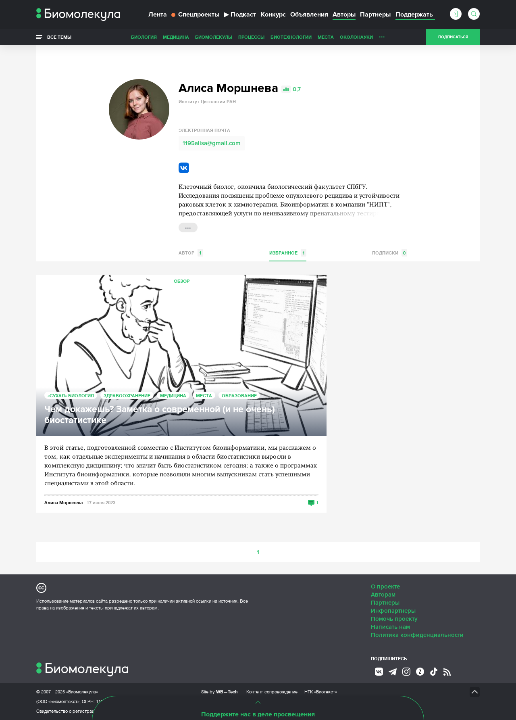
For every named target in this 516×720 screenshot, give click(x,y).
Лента (157, 14)
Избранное (287, 253)
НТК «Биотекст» (320, 691)
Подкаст (240, 14)
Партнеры (375, 14)
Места (326, 37)
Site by (219, 691)
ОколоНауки (356, 37)
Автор (191, 253)
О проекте (385, 586)
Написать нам (390, 626)
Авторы (344, 14)
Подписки (389, 253)
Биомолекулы (213, 37)
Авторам (383, 594)
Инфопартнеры (393, 610)
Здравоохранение (127, 395)
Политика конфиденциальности (417, 635)
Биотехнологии (291, 37)
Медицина (176, 37)
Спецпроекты (195, 14)
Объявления (309, 14)
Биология (144, 37)
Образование (239, 395)
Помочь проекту (394, 618)
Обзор (181, 281)
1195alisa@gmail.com (212, 143)
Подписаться (453, 37)
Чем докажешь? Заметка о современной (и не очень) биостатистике (159, 415)
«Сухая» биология (71, 395)
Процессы (251, 37)
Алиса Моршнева (63, 502)
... (382, 35)
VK (184, 168)
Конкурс (273, 14)
